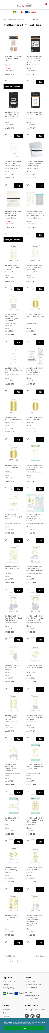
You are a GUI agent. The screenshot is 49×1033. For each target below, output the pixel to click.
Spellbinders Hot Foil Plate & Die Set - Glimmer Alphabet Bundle (34, 518)
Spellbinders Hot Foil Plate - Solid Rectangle (13, 419)
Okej (24, 1028)
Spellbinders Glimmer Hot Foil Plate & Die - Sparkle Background (13, 164)
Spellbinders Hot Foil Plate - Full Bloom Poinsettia (12, 717)
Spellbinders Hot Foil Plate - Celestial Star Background (34, 467)
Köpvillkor (7, 1017)
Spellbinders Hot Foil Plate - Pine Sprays (12, 567)
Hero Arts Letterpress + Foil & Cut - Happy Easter (13, 58)
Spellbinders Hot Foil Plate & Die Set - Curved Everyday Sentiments (12, 318)
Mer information (28, 1024)
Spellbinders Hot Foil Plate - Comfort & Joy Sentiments (35, 717)
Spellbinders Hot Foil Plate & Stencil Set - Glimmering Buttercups (35, 213)
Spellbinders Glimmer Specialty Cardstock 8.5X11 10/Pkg (13, 213)
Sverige (18, 12)
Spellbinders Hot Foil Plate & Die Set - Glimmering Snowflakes (35, 568)
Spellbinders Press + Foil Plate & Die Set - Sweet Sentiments (12, 114)
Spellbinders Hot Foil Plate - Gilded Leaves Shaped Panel (35, 767)
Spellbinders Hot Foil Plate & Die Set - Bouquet (12, 668)
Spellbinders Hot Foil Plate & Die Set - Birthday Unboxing (34, 370)
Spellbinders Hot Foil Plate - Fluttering (12, 869)
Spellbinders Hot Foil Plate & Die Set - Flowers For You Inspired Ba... (12, 768)
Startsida (6, 1009)
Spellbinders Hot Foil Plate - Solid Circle (12, 466)
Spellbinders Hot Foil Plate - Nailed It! (34, 869)
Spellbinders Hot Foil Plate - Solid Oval (34, 419)
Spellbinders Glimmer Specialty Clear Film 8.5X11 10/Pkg (35, 164)
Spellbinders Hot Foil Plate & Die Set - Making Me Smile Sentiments (34, 918)
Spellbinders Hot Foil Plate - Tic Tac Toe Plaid (12, 917)
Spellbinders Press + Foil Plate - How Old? (35, 113)
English (30, 12)
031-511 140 (30, 982)
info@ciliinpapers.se (33, 984)
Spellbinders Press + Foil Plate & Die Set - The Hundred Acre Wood (34, 59)
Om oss (6, 1013)
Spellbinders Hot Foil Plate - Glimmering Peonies (12, 267)
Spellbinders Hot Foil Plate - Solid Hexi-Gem (35, 316)
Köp (40, 82)
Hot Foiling (12, 19)
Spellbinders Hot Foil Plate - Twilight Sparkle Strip (13, 370)
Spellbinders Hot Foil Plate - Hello (12, 819)
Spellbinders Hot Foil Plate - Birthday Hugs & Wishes (13, 517)
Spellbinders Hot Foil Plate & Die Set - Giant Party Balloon (13, 618)
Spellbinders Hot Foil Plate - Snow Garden (34, 667)
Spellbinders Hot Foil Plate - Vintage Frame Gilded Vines (35, 820)
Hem (4, 19)
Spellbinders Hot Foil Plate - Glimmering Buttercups (34, 267)
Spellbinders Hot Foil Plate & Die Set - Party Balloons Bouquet (35, 618)
